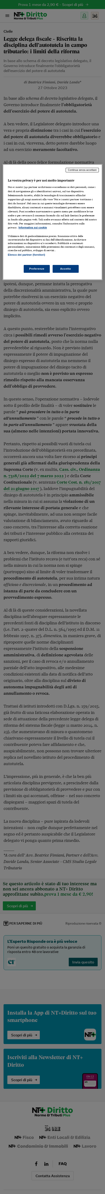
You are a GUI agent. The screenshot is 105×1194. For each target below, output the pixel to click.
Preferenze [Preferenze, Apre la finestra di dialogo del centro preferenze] (36, 268)
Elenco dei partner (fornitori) (26, 254)
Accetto (65, 268)
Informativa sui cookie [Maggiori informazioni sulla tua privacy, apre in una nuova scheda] (32, 227)
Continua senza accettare (82, 169)
